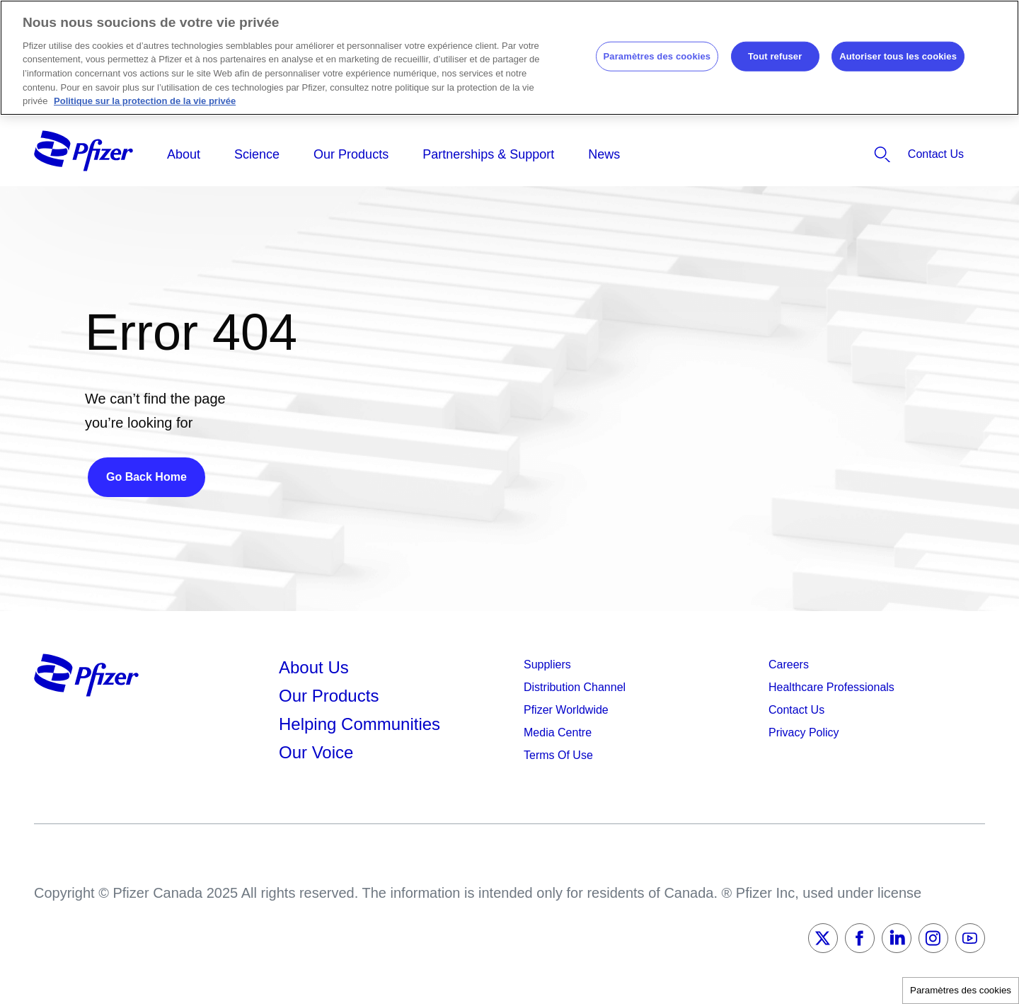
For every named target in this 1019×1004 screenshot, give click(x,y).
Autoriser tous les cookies (898, 56)
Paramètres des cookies (960, 990)
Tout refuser (775, 56)
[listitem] (840, 154)
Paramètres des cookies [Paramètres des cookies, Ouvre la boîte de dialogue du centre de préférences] (657, 56)
